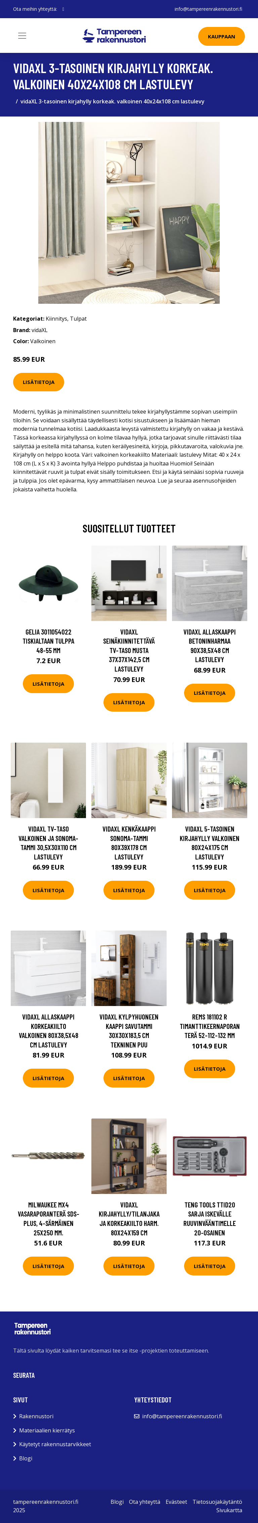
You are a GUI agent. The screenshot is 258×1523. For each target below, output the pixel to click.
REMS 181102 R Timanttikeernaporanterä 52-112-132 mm (210, 1025)
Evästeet (176, 1501)
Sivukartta (229, 1510)
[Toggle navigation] (22, 35)
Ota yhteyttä (144, 1501)
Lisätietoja (38, 382)
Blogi (25, 1458)
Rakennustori (36, 1416)
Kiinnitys (56, 318)
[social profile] (63, 9)
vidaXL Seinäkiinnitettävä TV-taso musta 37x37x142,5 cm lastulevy (129, 650)
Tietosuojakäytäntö (217, 1501)
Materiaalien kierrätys (47, 1430)
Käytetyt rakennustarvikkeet (55, 1444)
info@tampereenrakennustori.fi (208, 9)
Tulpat (78, 318)
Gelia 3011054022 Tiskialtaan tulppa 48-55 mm (48, 640)
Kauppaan (221, 36)
